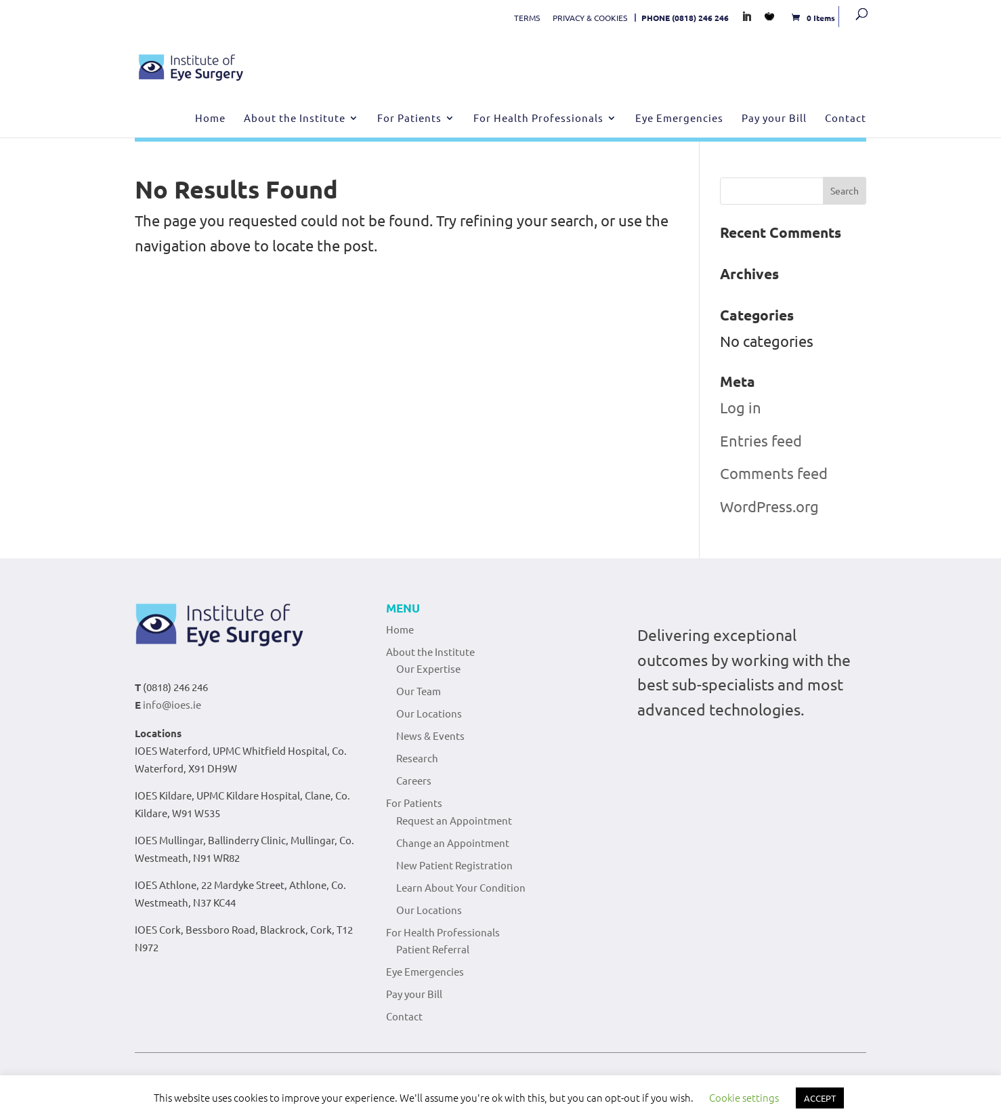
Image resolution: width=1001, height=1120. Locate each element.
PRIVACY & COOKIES (590, 18)
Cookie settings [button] (744, 1097)
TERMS (527, 18)
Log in (740, 407)
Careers (413, 780)
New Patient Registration (454, 864)
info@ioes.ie (172, 704)
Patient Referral (432, 948)
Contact (845, 118)
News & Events (430, 735)
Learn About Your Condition (461, 887)
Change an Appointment (452, 842)
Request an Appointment (454, 820)
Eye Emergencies (679, 118)
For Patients (409, 118)
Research (417, 757)
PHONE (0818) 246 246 (685, 18)
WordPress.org (769, 506)
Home (210, 118)
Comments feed (774, 473)
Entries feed (761, 440)
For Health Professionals (538, 118)
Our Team (418, 690)
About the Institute (294, 118)
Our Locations (429, 713)
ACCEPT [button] (820, 1098)
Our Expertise (428, 668)
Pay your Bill (774, 118)
